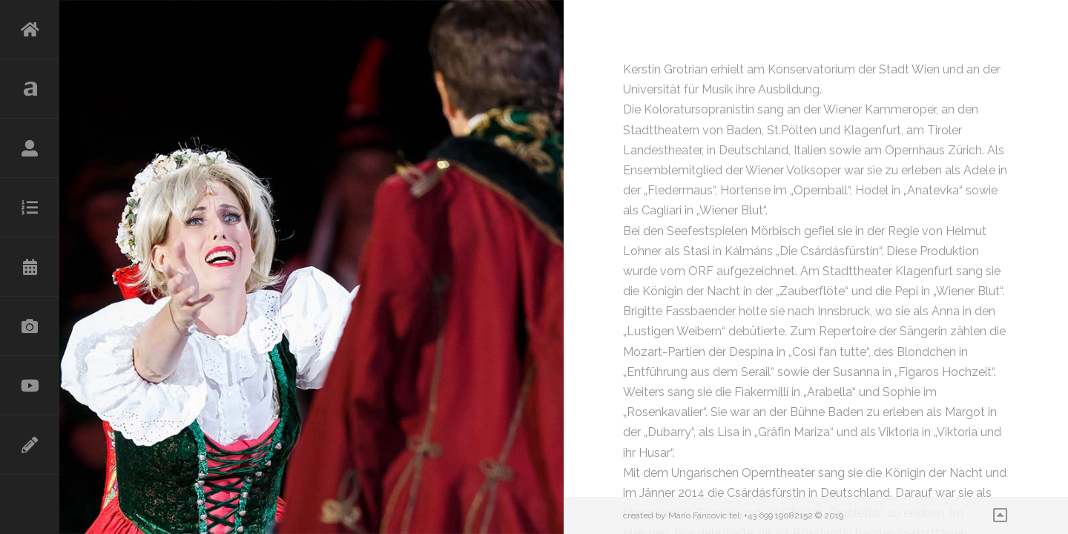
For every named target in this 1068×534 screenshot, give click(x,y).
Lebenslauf (29, 148)
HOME (29, 29)
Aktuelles (29, 89)
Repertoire (29, 207)
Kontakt (29, 445)
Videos (29, 385)
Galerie (29, 326)
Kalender (29, 267)
